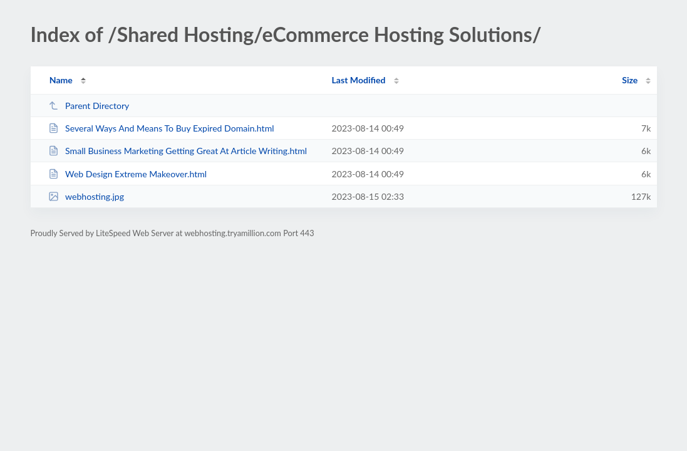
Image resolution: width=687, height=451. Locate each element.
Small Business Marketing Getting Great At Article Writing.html (177, 150)
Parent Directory (89, 105)
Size (630, 80)
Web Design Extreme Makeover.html (127, 173)
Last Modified (359, 80)
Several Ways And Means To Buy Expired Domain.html (161, 128)
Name (61, 80)
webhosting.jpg (86, 196)
